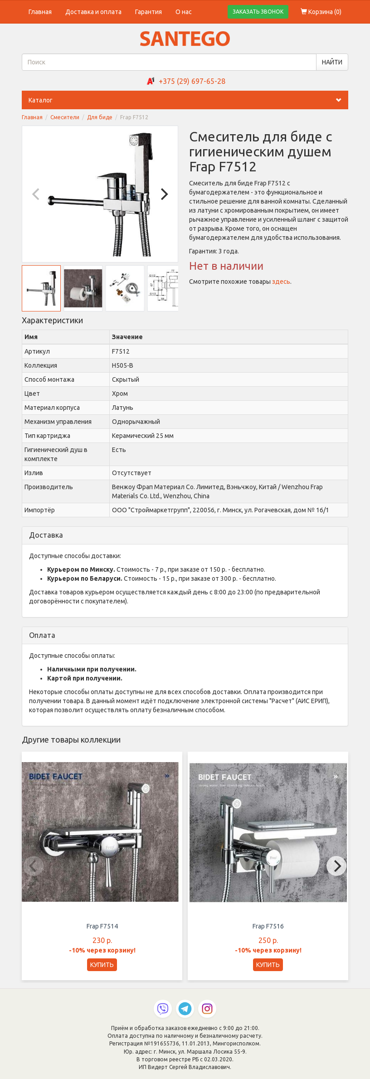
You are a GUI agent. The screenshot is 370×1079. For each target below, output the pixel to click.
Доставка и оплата (93, 11)
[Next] (163, 194)
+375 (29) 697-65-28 (192, 81)
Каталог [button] (188, 100)
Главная (40, 11)
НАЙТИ (332, 62)
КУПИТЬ (102, 964)
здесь (281, 281)
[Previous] (37, 194)
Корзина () (321, 11)
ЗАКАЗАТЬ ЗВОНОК (258, 12)
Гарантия (148, 11)
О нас (183, 11)
